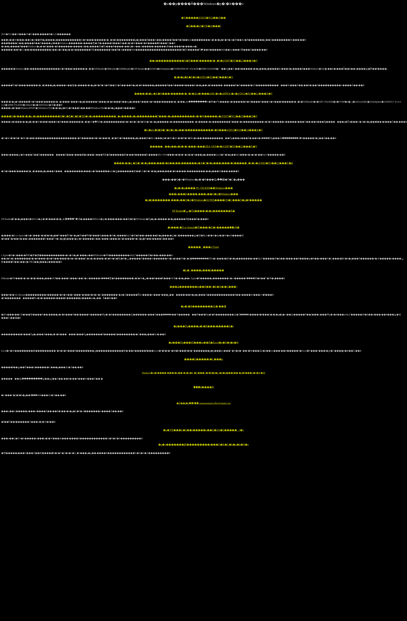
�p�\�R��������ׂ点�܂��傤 (203, 306)
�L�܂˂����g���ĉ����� (203, 270)
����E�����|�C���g (203, 359)
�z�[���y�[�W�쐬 (252, 373)
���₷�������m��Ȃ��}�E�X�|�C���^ (203, 286)
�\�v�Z (188, 373)
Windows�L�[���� (154, 373)
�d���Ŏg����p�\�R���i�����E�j (203, 326)
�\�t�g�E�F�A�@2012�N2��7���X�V (203, 77)
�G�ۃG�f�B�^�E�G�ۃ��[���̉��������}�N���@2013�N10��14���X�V (203, 130)
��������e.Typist (203, 247)
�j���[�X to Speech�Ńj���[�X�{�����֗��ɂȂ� (204, 227)
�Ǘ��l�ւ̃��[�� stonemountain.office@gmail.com (203, 403)
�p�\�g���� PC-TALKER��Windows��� (203, 188)
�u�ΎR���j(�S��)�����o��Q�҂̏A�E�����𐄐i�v (203, 430)
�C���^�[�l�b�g (206, 373)
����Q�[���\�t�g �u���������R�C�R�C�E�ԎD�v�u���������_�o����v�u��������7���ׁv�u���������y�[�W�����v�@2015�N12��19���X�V (129, 116)
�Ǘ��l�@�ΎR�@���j (203, 26)
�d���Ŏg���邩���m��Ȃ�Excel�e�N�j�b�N (203, 342)
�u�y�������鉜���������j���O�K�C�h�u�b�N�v (203, 444)
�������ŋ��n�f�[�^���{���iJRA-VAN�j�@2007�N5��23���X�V (203, 146)
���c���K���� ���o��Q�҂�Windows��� (203, 194)
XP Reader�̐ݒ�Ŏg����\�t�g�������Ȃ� (203, 211)
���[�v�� (175, 373)
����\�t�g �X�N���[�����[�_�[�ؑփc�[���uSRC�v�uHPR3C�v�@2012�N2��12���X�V (203, 93)
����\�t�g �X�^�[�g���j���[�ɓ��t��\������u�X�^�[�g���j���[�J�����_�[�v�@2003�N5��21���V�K (203, 163)
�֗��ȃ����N (203, 387)
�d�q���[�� (228, 373)
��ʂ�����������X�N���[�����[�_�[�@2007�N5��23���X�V (203, 60)
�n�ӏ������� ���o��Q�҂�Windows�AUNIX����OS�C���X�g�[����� (203, 200)
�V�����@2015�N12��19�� (203, 17)
